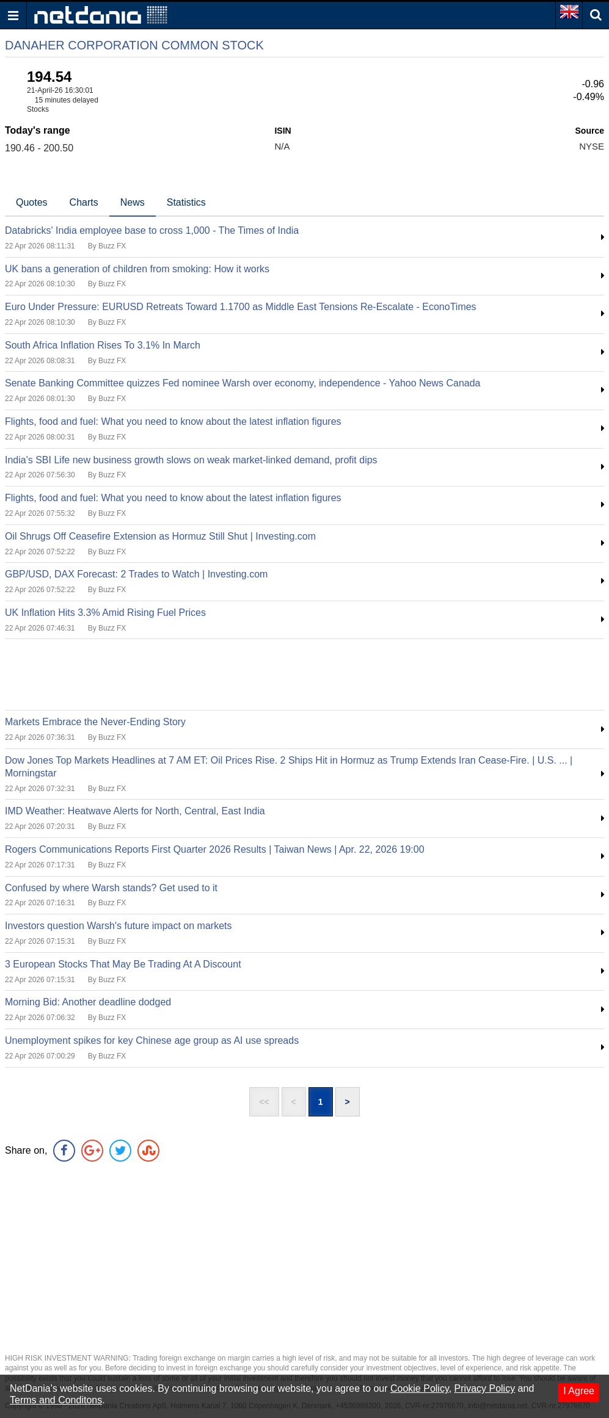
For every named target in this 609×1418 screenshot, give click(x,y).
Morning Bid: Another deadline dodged (88, 1002)
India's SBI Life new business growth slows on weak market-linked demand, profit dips (191, 460)
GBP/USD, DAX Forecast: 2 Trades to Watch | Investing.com (136, 574)
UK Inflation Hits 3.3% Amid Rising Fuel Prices (105, 612)
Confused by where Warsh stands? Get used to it (111, 888)
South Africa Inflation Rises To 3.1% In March (102, 345)
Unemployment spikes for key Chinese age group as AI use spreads (152, 1040)
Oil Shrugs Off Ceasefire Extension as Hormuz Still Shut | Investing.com (160, 536)
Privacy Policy (485, 1388)
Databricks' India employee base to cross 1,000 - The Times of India (152, 230)
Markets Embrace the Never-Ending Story (95, 722)
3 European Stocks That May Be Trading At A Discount (123, 964)
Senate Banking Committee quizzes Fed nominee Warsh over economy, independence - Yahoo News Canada (243, 383)
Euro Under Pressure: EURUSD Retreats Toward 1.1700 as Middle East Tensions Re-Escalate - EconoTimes (240, 307)
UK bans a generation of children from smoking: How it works (137, 269)
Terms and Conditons (56, 1400)
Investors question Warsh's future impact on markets (118, 926)
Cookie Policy (419, 1388)
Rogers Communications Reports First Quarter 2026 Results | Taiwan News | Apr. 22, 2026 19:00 (215, 849)
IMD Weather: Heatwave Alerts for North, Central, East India (135, 811)
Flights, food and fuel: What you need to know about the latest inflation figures (173, 421)
